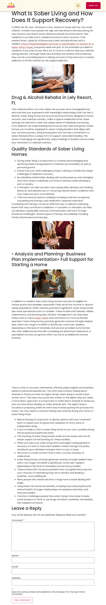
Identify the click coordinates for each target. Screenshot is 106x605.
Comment (18, 520)
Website (16, 578)
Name (16, 556)
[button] (78, 5)
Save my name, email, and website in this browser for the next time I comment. (48, 593)
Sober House (41, 318)
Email (15, 567)
